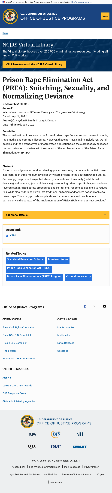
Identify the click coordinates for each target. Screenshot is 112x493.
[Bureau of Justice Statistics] (56, 438)
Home (5, 33)
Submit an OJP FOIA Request (19, 358)
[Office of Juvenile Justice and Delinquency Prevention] (32, 449)
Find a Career (10, 350)
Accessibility (18, 466)
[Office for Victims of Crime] (56, 449)
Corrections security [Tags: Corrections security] (78, 276)
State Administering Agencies (19, 401)
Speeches (62, 350)
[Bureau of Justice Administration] (32, 436)
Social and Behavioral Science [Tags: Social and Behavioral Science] (25, 259)
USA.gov (99, 474)
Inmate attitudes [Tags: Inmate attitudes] (58, 259)
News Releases (65, 342)
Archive (7, 377)
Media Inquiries (65, 327)
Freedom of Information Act (76, 474)
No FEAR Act (51, 474)
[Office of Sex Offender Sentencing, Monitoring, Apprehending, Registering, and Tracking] (80, 449)
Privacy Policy (91, 466)
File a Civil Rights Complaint (18, 327)
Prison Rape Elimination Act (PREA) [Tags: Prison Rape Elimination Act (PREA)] (28, 267)
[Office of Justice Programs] (10, 16)
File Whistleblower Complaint (44, 466)
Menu (105, 16)
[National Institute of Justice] (80, 436)
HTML (13, 235)
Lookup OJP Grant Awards (17, 385)
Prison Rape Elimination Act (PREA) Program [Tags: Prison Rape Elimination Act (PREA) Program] (34, 276)
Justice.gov (56, 482)
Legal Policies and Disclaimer (24, 474)
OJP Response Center (15, 393)
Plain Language (72, 466)
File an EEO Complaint (15, 342)
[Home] (53, 16)
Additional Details (17, 214)
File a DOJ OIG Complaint (17, 335)
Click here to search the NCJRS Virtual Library (34, 64)
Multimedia (63, 335)
